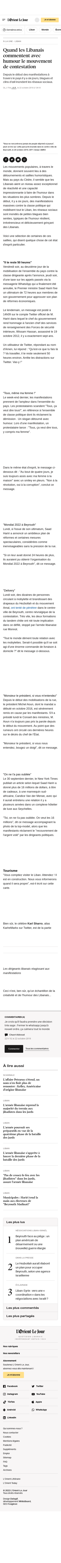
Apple (39, 1401)
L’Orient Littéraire (11, 1479)
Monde (45, 29)
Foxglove (12, 1504)
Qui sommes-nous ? (12, 1428)
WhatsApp (41, 1409)
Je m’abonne (50, 19)
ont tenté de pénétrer (24, 607)
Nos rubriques (10, 1346)
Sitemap (7, 1457)
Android (11, 1409)
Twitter (39, 1386)
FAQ (5, 1461)
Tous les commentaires (36, 1048)
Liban (32, 29)
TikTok (11, 1401)
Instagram (12, 1394)
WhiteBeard (25, 1501)
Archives (7, 1470)
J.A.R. (13, 88)
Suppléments (9, 1449)
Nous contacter (10, 1432)
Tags (5, 1465)
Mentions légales (11, 1441)
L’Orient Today (10, 1483)
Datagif (14, 1498)
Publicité (7, 1445)
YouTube (40, 1394)
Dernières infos (12, 29)
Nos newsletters (11, 1353)
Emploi (6, 1453)
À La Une (8, 41)
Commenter (14, 1048)
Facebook (12, 1386)
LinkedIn (11, 1417)
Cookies (7, 1436)
